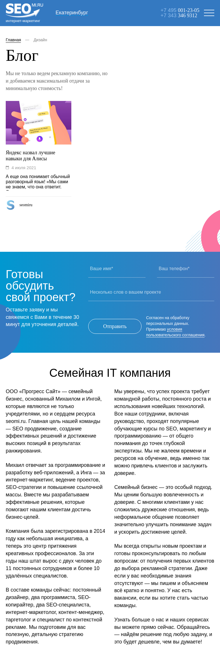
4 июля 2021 (23, 167)
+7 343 (178, 15)
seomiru (25, 205)
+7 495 (179, 10)
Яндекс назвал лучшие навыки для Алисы (30, 155)
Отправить (115, 326)
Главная (13, 40)
